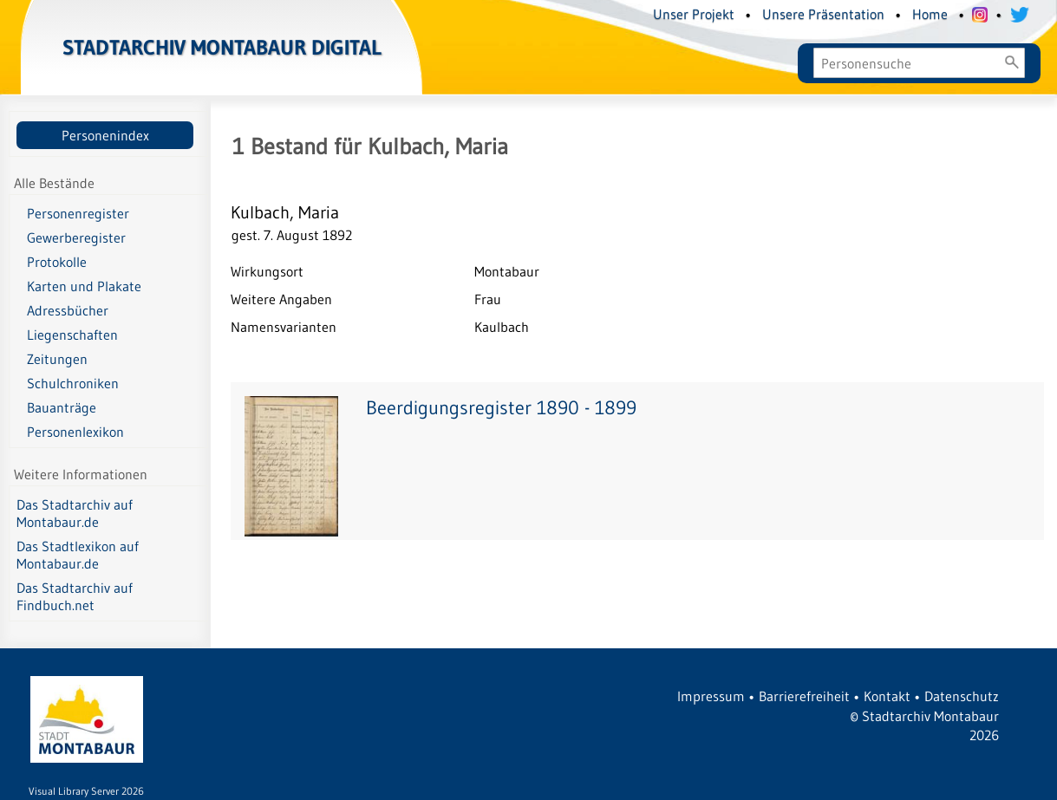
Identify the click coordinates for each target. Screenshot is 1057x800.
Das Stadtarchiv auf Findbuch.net (74, 596)
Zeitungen (57, 358)
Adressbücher (67, 310)
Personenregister (78, 213)
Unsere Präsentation (823, 14)
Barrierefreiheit (804, 696)
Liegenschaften (72, 334)
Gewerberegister (76, 237)
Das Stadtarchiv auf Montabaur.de (74, 513)
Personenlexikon (75, 431)
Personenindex (105, 135)
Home (930, 14)
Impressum (711, 696)
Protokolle (57, 261)
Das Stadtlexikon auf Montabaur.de (77, 554)
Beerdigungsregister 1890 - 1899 (501, 408)
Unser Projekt (693, 14)
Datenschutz (961, 696)
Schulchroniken (73, 383)
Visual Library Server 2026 (86, 790)
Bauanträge (61, 407)
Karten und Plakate (84, 286)
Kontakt (887, 696)
